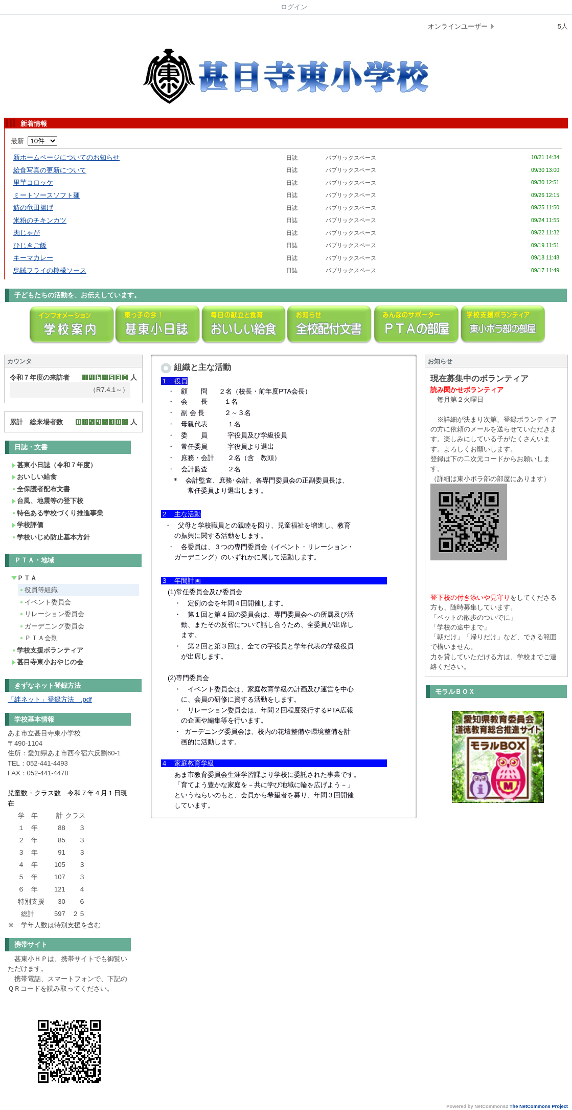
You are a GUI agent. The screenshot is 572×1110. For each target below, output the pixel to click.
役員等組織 (38, 590)
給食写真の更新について (49, 170)
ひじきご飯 (30, 245)
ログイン (294, 7)
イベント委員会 (45, 602)
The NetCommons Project (539, 1106)
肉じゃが (26, 232)
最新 (34, 141)
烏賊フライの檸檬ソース (49, 270)
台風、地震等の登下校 (47, 501)
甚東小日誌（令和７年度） (54, 465)
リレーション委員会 (51, 614)
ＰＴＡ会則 (38, 638)
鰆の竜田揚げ (33, 207)
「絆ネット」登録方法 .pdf (50, 699)
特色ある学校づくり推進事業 (57, 513)
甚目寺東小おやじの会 (47, 662)
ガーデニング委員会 (51, 626)
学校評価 (27, 525)
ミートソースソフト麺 (46, 195)
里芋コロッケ (33, 182)
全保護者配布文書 (40, 489)
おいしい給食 (34, 477)
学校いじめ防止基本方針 (50, 537)
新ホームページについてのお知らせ (66, 157)
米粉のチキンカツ (39, 220)
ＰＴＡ (24, 578)
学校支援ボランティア (47, 650)
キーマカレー (33, 258)
